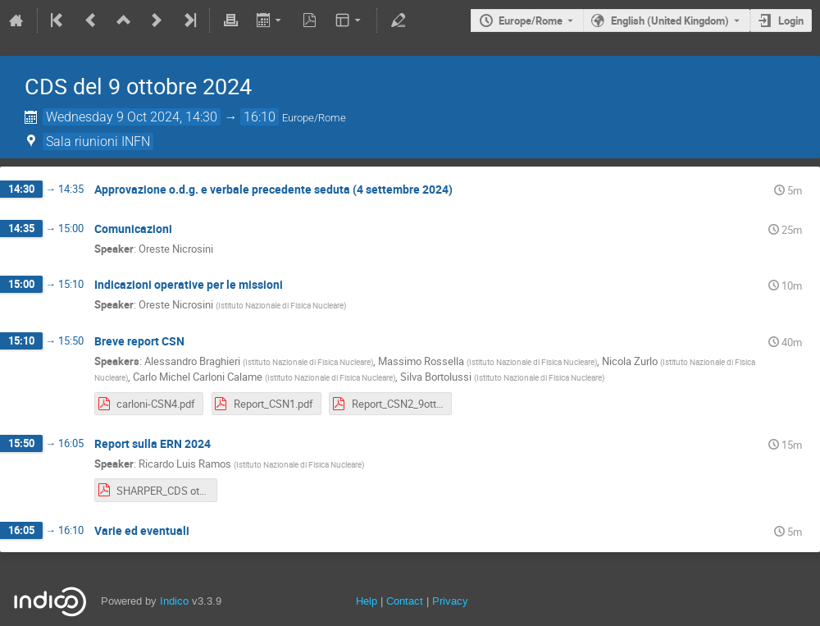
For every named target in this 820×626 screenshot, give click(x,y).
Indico (174, 601)
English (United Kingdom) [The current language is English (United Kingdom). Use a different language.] (670, 20)
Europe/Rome (531, 20)
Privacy (450, 601)
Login (791, 20)
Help (366, 601)
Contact (404, 601)
